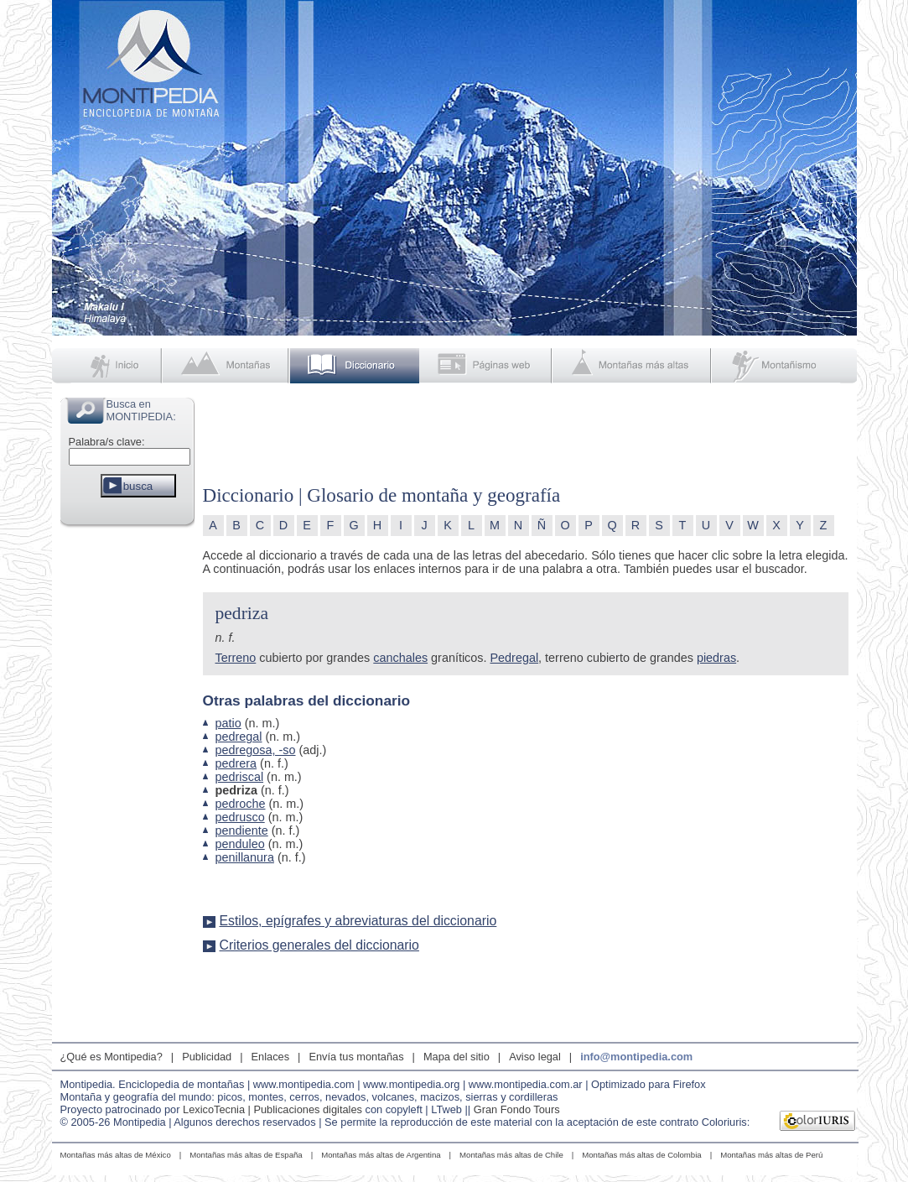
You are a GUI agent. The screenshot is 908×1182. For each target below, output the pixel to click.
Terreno (236, 657)
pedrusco (240, 817)
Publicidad (206, 1056)
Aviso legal (535, 1056)
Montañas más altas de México (115, 1154)
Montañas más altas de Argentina (380, 1154)
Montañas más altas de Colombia (641, 1154)
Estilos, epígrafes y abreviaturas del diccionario (358, 921)
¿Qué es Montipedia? (111, 1056)
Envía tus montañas (356, 1056)
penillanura (244, 857)
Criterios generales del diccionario (319, 945)
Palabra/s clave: (107, 441)
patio (228, 723)
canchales (400, 657)
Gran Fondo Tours (517, 1109)
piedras (716, 657)
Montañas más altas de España (245, 1154)
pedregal (238, 736)
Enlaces (271, 1056)
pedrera (236, 763)
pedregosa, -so (255, 750)
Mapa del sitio (456, 1056)
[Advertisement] (127, 783)
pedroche (240, 803)
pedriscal (239, 777)
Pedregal (514, 657)
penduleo (240, 844)
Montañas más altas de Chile (511, 1154)
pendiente (241, 830)
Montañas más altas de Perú (771, 1154)
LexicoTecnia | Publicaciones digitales (272, 1109)
